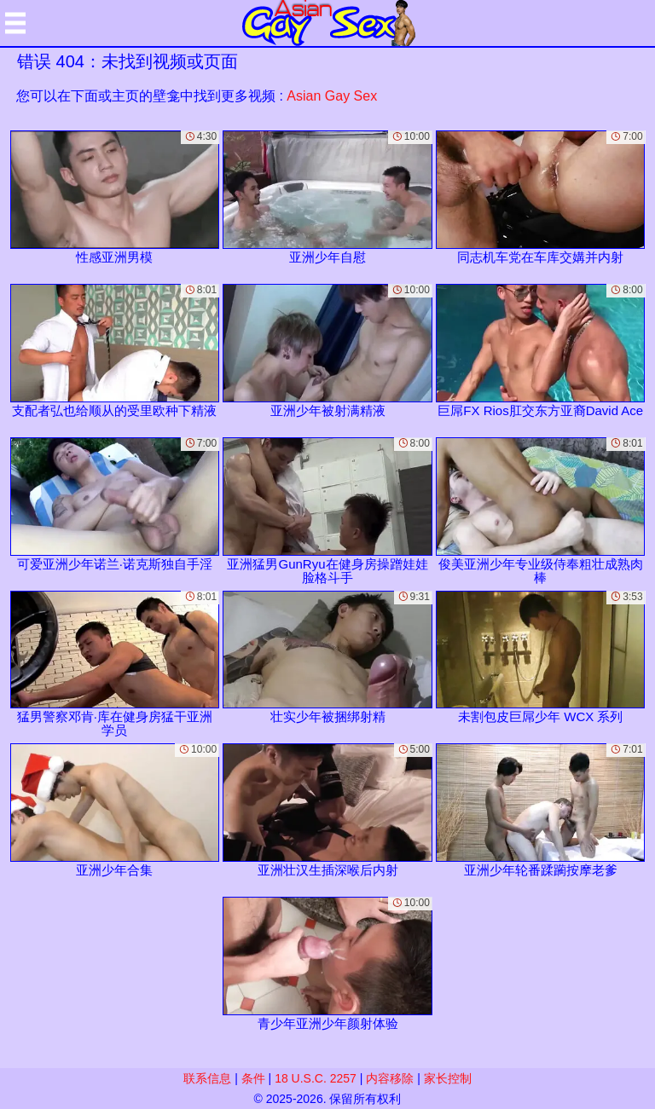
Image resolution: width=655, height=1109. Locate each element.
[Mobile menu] (15, 23)
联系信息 (207, 1078)
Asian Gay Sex (332, 96)
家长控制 (448, 1078)
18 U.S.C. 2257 (315, 1078)
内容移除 (390, 1078)
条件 (253, 1078)
